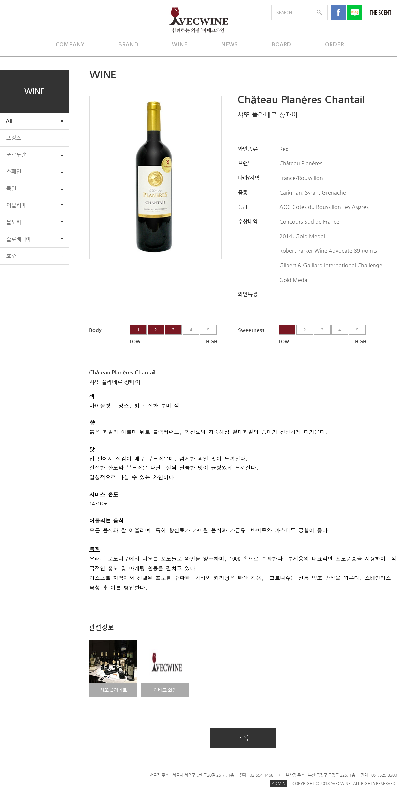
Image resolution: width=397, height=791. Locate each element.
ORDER (334, 44)
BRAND (128, 44)
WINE (179, 44)
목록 (243, 737)
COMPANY (70, 44)
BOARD (281, 44)
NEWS (229, 44)
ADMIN (279, 783)
